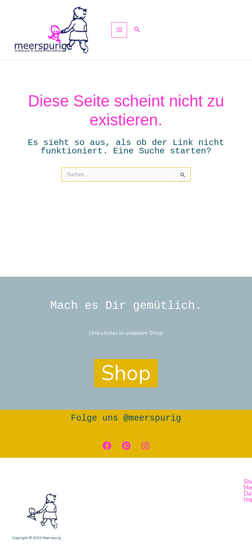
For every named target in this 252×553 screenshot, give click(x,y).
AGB (211, 542)
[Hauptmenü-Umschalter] (123, 33)
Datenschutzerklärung (135, 542)
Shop (18, 542)
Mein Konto (80, 542)
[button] (141, 33)
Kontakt (45, 542)
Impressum (186, 542)
